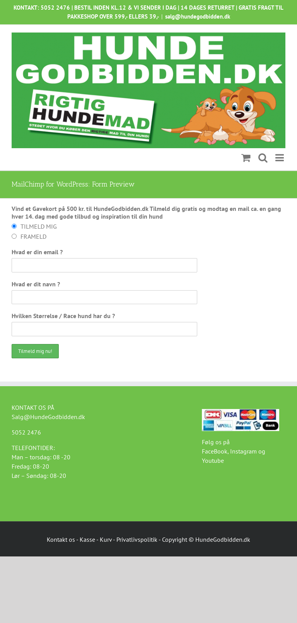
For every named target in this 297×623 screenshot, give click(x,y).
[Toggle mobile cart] (246, 158)
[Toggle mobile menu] (280, 158)
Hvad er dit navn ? (36, 284)
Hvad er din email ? (37, 252)
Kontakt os (61, 539)
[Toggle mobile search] (263, 158)
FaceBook (214, 451)
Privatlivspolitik (136, 539)
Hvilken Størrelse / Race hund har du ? (63, 316)
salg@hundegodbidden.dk (197, 16)
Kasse (87, 539)
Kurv (106, 539)
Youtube (213, 460)
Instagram (243, 451)
